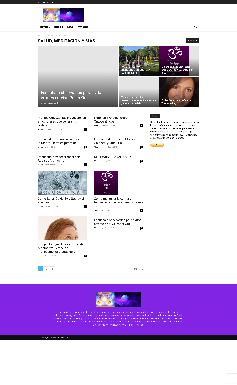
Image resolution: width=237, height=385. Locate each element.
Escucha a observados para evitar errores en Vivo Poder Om (117, 246)
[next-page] (52, 268)
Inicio (40, 35)
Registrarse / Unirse (46, 2)
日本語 (70, 27)
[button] (195, 27)
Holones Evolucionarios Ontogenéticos (110, 119)
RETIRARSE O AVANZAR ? (113, 157)
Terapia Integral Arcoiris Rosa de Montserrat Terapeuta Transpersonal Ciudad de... (61, 248)
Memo (43, 103)
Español (45, 27)
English (58, 27)
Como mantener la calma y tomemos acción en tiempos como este (118, 202)
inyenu (41, 206)
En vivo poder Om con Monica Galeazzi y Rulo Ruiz (115, 141)
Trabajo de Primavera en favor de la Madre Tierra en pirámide (61, 141)
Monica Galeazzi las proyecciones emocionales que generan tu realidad (62, 121)
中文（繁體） (84, 27)
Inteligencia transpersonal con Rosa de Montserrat (59, 158)
